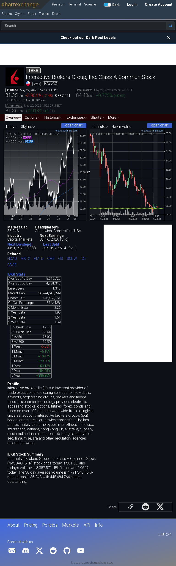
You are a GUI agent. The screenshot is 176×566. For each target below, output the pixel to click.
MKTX (25, 259)
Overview (13, 117)
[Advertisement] (88, 54)
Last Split (51, 244)
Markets (70, 525)
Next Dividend (19, 244)
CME (51, 259)
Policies (50, 525)
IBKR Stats (16, 274)
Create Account (158, 4)
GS (60, 259)
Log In (132, 4)
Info (99, 525)
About (13, 525)
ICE (83, 259)
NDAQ (12, 259)
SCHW (72, 259)
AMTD (39, 259)
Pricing (31, 525)
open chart (73, 125)
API (86, 525)
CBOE (11, 265)
